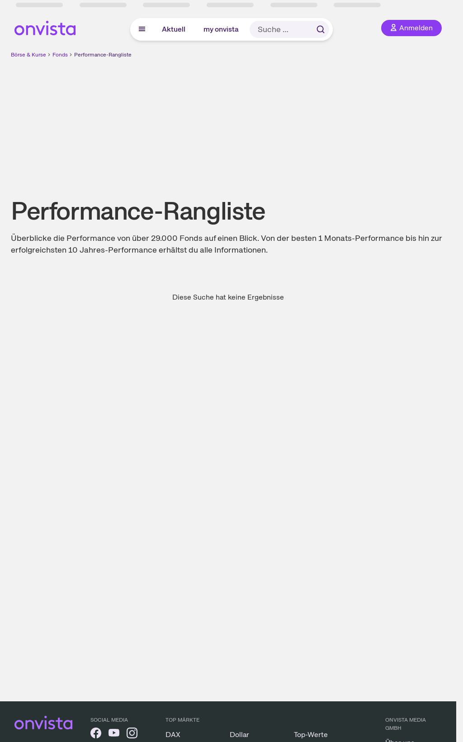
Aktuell (173, 29)
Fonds (60, 54)
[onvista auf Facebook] (95, 735)
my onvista (221, 29)
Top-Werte (311, 734)
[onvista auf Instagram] (132, 735)
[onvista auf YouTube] (114, 735)
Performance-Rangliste (103, 54)
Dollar (239, 734)
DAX (172, 734)
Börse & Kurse (28, 54)
